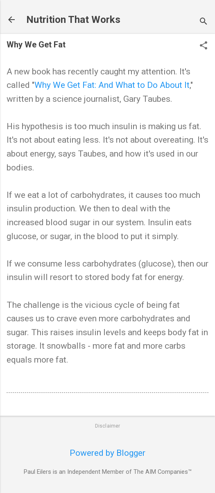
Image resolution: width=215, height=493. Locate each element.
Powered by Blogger (107, 453)
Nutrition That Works (73, 19)
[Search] (203, 22)
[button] (203, 46)
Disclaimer (107, 426)
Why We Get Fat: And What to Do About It (112, 85)
